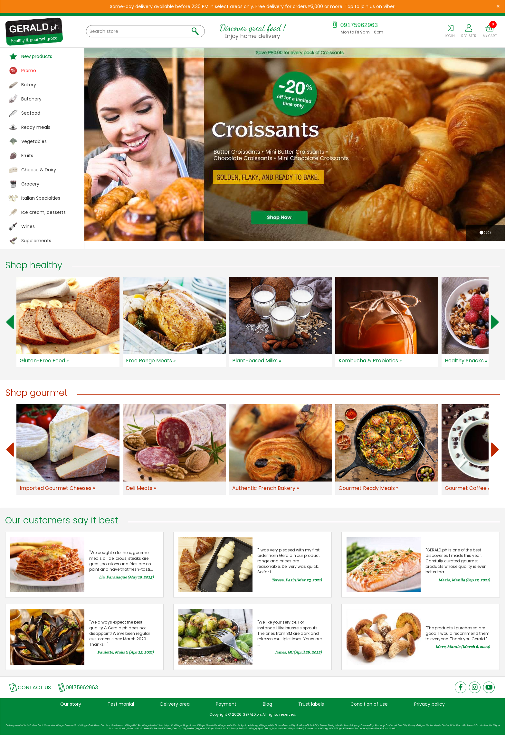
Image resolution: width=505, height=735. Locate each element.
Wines (28, 226)
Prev (10, 322)
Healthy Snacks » (466, 360)
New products (36, 56)
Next (495, 322)
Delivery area (175, 704)
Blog (267, 704)
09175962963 (354, 25)
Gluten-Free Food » (44, 360)
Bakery (28, 84)
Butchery (31, 99)
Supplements (36, 240)
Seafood (30, 113)
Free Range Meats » (151, 360)
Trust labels (311, 704)
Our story (70, 704)
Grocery (30, 184)
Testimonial (121, 704)
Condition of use (369, 704)
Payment (226, 704)
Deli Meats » (141, 488)
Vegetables (34, 141)
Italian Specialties (40, 198)
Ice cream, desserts (43, 212)
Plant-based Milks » (256, 360)
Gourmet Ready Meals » (368, 488)
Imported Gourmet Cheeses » (57, 488)
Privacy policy (429, 704)
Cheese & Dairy (38, 170)
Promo (28, 70)
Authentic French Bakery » (265, 488)
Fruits (27, 155)
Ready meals (35, 127)
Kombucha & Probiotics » (370, 360)
